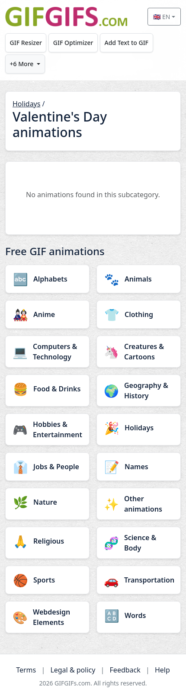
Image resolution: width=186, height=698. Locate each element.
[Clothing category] (138, 314)
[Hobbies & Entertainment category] (47, 429)
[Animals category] (138, 279)
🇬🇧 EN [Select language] (161, 17)
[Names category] (138, 466)
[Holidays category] (138, 428)
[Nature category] (47, 502)
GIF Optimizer (73, 42)
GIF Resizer (26, 42)
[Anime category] (47, 314)
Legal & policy (72, 670)
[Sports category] (47, 580)
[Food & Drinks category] (47, 389)
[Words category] (138, 615)
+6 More (22, 64)
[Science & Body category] (138, 542)
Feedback (125, 670)
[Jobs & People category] (47, 466)
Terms (26, 670)
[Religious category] (47, 541)
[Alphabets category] (47, 279)
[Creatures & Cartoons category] (138, 351)
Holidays (26, 104)
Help (162, 670)
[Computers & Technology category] (47, 351)
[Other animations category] (138, 503)
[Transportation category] (138, 580)
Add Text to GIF (126, 42)
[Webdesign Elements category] (47, 617)
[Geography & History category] (138, 390)
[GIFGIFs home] (66, 16)
